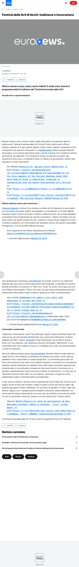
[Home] (2, 9)
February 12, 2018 (50, 320)
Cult (21, 9)
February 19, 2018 (39, 235)
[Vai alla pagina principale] (9, 3)
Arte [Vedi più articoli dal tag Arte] (6, 451)
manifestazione (45, 150)
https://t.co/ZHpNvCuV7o (18, 231)
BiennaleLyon (37, 169)
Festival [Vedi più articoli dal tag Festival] (31, 451)
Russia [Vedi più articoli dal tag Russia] (18, 451)
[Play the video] (39, 41)
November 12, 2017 (62, 408)
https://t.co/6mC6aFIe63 (55, 315)
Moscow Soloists (10, 205)
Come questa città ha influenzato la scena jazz (20, 431)
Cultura (8, 9)
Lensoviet (30, 335)
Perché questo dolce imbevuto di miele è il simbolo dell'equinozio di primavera (33, 443)
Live (73, 3)
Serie (15, 9)
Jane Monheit (35, 278)
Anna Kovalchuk (37, 349)
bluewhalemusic (40, 303)
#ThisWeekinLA (36, 315)
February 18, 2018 (60, 196)
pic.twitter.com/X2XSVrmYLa (43, 231)
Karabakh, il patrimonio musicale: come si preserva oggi (24, 437)
